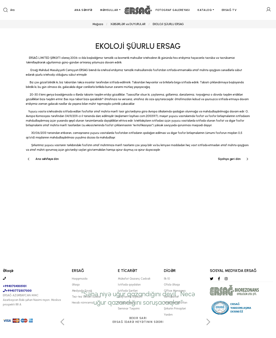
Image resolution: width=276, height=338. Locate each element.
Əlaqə (76, 284)
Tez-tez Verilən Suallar (86, 296)
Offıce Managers (175, 290)
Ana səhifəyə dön (47, 159)
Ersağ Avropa (126, 302)
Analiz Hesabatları (175, 302)
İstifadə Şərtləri (128, 290)
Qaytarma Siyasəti (130, 296)
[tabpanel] (138, 263)
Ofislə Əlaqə (172, 284)
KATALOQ (205, 10)
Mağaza (97, 24)
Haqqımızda (79, 278)
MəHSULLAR (109, 10)
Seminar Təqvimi (129, 308)
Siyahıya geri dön (229, 159)
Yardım (168, 314)
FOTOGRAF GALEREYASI (173, 10)
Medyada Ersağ (82, 290)
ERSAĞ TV (229, 10)
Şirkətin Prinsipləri (175, 308)
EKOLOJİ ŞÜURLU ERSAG (168, 24)
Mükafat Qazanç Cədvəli (134, 278)
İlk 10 (167, 278)
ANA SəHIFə (83, 10)
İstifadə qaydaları (129, 284)
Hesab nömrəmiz (83, 302)
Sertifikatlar (171, 296)
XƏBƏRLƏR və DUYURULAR (127, 24)
